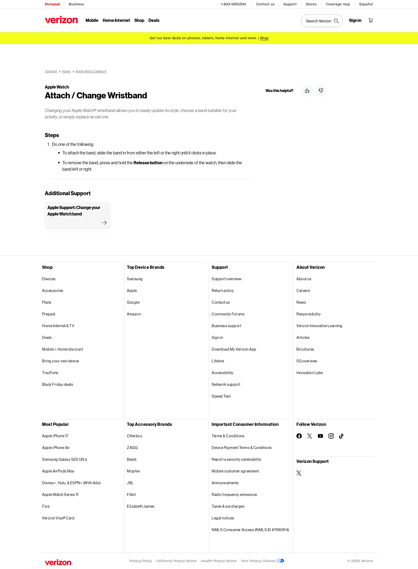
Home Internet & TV (58, 325)
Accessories (52, 290)
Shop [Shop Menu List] (139, 20)
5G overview (306, 361)
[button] (307, 91)
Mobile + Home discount (62, 349)
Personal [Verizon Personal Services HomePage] (52, 4)
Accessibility (223, 372)
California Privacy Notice (176, 561)
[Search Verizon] (322, 20)
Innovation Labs (309, 372)
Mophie (133, 471)
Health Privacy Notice (219, 561)
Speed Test (221, 396)
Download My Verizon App (234, 349)
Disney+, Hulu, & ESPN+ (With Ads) (71, 482)
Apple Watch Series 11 (60, 494)
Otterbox (134, 436)
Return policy (223, 290)
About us (303, 279)
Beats (132, 459)
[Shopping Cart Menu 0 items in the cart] (370, 20)
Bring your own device (60, 361)
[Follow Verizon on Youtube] (320, 436)
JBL (130, 482)
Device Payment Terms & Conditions (242, 447)
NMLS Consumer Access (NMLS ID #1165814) (250, 529)
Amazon (134, 314)
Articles (303, 337)
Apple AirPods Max (58, 471)
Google (133, 302)
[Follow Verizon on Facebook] (299, 436)
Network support (226, 384)
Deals (47, 337)
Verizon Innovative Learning (319, 325)
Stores (311, 4)
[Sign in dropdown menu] (355, 20)
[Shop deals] (264, 38)
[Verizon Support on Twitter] (299, 473)
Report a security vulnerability (237, 459)
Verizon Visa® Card (58, 518)
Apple (132, 290)
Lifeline (218, 361)
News (301, 302)
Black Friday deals (57, 384)
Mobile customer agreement (235, 471)
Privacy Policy (141, 561)
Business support (226, 325)
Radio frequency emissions (234, 494)
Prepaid (48, 314)
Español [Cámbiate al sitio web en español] (366, 4)
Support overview (226, 279)
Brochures (305, 349)
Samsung (135, 279)
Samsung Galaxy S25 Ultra (64, 459)
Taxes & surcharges (228, 506)
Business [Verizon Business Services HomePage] (76, 4)
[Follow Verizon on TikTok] (341, 436)
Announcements (225, 482)
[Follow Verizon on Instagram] (331, 436)
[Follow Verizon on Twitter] (309, 436)
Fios (46, 506)
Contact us (265, 4)
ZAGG (132, 447)
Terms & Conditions (228, 436)
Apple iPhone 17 (55, 436)
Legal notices (223, 518)
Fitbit (131, 494)
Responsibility (308, 314)
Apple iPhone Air (56, 447)
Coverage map (338, 4)
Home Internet (116, 20)
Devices (49, 279)
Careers (303, 290)
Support (290, 4)
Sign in (217, 337)
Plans (46, 302)
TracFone (50, 372)
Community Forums (228, 314)
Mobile (92, 20)
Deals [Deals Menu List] (153, 20)
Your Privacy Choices (262, 561)
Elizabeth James (141, 506)
